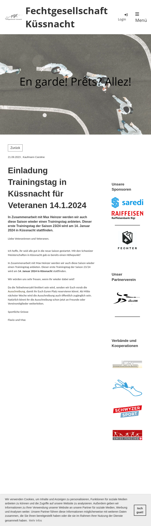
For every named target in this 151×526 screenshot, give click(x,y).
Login (123, 17)
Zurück (15, 147)
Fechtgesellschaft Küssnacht (66, 17)
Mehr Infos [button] (35, 520)
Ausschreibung (16, 291)
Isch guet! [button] (139, 510)
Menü (141, 17)
